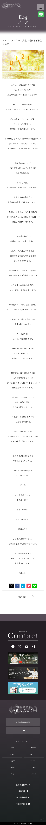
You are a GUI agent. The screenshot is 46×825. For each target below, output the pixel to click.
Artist (12, 754)
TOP (9, 26)
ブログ (17, 26)
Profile (33, 748)
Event (34, 767)
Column (34, 761)
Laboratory (34, 754)
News (12, 767)
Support (12, 761)
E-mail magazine (23, 721)
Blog (12, 774)
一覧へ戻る (25, 596)
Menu (41, 7)
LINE (23, 730)
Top (12, 748)
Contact (33, 774)
